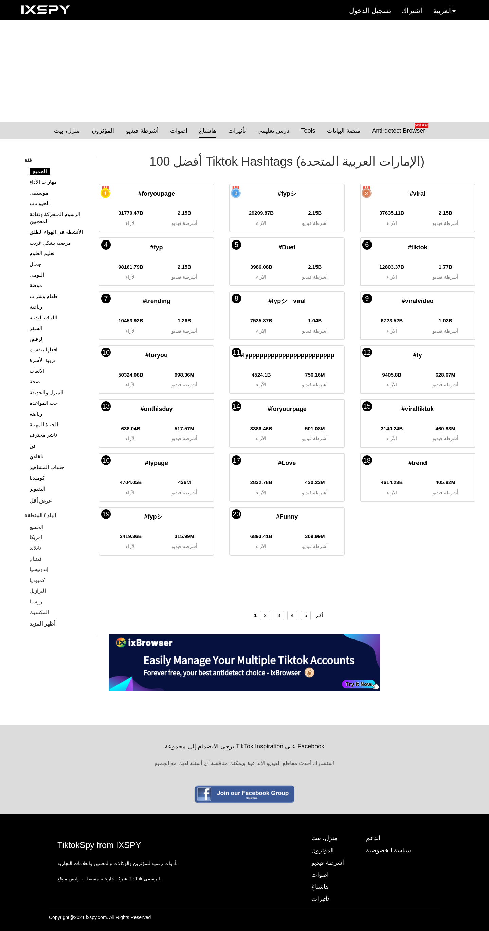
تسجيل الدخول (370, 10)
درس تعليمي (273, 130)
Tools (308, 130)
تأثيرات (237, 130)
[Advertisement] (244, 71)
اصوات (178, 130)
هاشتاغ (207, 130)
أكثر (319, 615)
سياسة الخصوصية (388, 850)
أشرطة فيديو (142, 130)
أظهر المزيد (42, 624)
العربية (444, 10)
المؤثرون (103, 130)
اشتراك (411, 10)
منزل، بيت (67, 130)
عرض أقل (41, 501)
